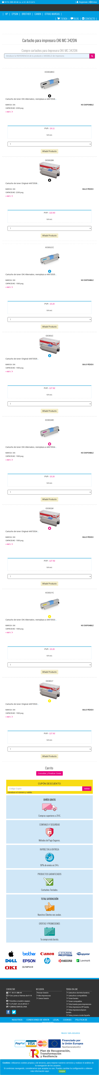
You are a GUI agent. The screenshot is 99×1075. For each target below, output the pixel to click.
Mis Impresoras (43, 996)
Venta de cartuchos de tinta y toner (68, 8)
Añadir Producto (49, 151)
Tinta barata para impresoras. (79, 1004)
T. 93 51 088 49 (16, 993)
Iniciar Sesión (42, 993)
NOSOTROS (17, 1020)
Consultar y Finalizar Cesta (49, 773)
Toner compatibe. (74, 1001)
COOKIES (67, 1020)
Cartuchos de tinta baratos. (78, 993)
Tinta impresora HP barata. (77, 1007)
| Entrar (92, 2)
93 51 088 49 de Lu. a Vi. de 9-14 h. (19, 2)
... (31, 99)
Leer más (54, 1071)
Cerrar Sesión (42, 998)
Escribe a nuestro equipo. (18, 1001)
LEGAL (56, 1020)
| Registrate (81, 2)
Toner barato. (72, 998)
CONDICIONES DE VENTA (37, 1020)
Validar (87, 789)
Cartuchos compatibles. (76, 996)
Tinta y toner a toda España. (78, 1015)
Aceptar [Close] (62, 1071)
